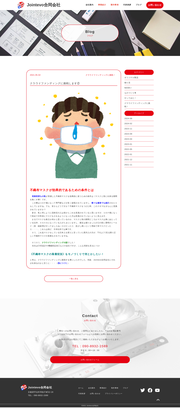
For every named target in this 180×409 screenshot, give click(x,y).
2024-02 (128, 124)
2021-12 (128, 160)
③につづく (63, 263)
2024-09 (128, 119)
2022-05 (128, 149)
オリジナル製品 (131, 77)
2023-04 (128, 139)
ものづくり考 (130, 93)
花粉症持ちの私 (39, 196)
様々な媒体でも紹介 (100, 203)
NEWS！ (128, 88)
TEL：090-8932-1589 (38, 397)
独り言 (127, 83)
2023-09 (128, 134)
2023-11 (128, 129)
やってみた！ (130, 98)
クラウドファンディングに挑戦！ (137, 104)
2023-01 (128, 144)
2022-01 (128, 154)
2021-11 (128, 165)
